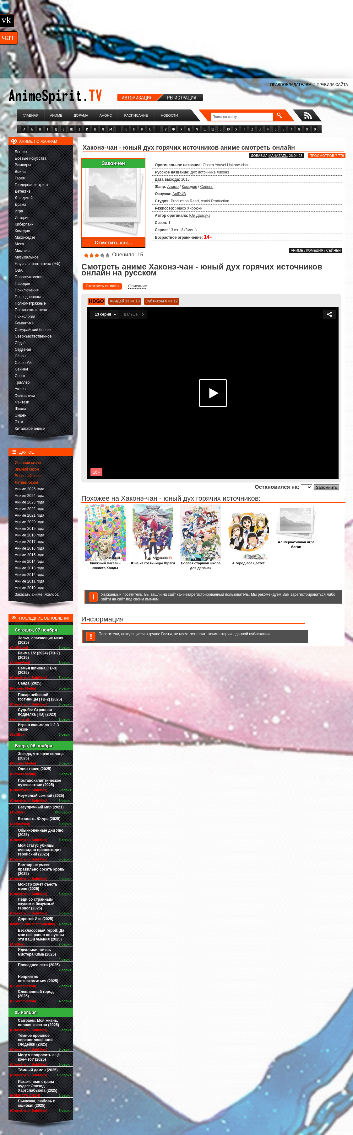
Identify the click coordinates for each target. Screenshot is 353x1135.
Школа (20, 409)
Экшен (20, 415)
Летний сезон (26, 482)
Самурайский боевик (33, 330)
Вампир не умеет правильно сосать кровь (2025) (41, 869)
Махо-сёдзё (25, 237)
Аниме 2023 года (29, 502)
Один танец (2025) (34, 769)
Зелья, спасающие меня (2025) (40, 640)
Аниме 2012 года (29, 575)
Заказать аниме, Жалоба (37, 594)
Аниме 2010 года (29, 588)
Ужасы (20, 389)
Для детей (24, 198)
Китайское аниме (30, 428)
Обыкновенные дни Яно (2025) (40, 832)
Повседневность (29, 297)
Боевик (21, 152)
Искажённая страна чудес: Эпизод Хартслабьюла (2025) (37, 1086)
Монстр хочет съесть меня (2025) (37, 886)
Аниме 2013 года (29, 568)
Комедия (22, 231)
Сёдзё (20, 343)
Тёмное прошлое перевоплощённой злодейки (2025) (35, 1040)
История (22, 218)
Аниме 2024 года (29, 495)
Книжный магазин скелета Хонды (105, 564)
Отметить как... (113, 242)
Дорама (80, 115)
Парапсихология (29, 277)
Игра (19, 211)
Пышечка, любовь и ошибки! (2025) (36, 1103)
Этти (19, 422)
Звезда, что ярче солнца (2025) (40, 756)
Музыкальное (27, 257)
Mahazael (278, 155)
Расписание (136, 115)
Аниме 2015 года (29, 555)
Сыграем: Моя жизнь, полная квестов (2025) (38, 1022)
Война (20, 171)
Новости (169, 115)
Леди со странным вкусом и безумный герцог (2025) (36, 903)
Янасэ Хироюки (189, 208)
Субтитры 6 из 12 (161, 301)
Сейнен (21, 369)
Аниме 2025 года (29, 489)
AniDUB (179, 194)
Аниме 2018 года (29, 535)
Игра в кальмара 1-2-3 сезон (38, 727)
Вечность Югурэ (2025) (39, 819)
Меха (19, 244)
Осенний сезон (28, 463)
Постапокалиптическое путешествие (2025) (39, 782)
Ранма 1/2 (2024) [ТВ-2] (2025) (39, 655)
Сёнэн (20, 356)
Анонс (106, 115)
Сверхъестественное (33, 336)
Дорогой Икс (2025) (35, 919)
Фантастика (25, 395)
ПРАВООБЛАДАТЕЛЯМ (290, 85)
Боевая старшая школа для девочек (200, 564)
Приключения (27, 290)
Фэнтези (22, 402)
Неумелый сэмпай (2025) (41, 795)
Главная (30, 115)
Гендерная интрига (31, 185)
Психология (25, 316)
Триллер (22, 382)
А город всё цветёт (248, 561)
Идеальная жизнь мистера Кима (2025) (37, 952)
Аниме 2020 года (29, 522)
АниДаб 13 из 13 (125, 301)
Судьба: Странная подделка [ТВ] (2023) (37, 712)
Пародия (22, 283)
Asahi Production (215, 201)
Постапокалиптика (31, 310)
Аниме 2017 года (29, 542)
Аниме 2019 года (29, 528)
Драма (20, 204)
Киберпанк (24, 224)
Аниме (56, 115)
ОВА (19, 270)
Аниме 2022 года (29, 509)
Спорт (20, 376)
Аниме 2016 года (29, 548)
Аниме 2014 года (29, 561)
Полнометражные (30, 303)
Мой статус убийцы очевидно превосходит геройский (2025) (39, 849)
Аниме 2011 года (29, 581)
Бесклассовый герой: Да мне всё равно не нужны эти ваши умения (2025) (41, 934)
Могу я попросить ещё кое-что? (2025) (39, 1057)
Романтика (24, 323)
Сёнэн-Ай (23, 362)
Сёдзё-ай (23, 349)
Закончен (113, 163)
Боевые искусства (30, 158)
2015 (185, 179)
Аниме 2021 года (29, 515)
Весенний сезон (28, 476)
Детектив (22, 191)
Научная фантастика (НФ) (37, 264)
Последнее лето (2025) (39, 965)
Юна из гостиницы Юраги (153, 561)
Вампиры (23, 165)
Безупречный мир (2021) (40, 807)
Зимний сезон (27, 469)
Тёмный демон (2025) (38, 1070)
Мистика (22, 250)
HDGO (96, 301)
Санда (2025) (29, 683)
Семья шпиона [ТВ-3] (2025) (37, 670)
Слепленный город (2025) (36, 993)
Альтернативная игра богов (296, 543)
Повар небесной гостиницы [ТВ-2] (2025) (40, 697)
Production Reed (185, 201)
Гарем (20, 178)
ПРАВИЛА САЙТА (332, 85)
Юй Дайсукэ (199, 215)
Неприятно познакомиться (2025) (38, 978)
